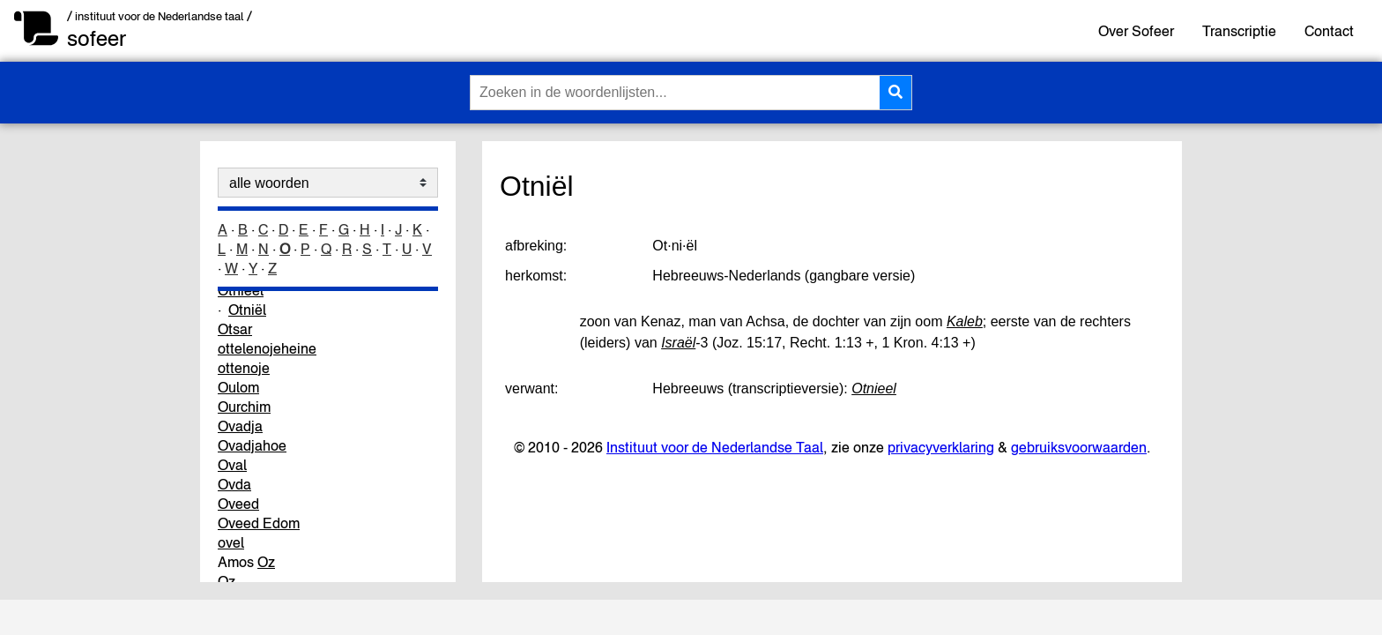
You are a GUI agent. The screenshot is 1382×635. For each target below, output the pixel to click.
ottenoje (244, 367)
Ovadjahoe (252, 445)
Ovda (234, 484)
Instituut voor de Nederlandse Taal (714, 447)
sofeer (96, 38)
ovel (231, 542)
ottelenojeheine (267, 348)
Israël (678, 342)
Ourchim (244, 406)
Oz (266, 562)
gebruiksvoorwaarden (1079, 447)
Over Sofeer (1136, 31)
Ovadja (240, 426)
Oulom (238, 387)
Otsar (235, 329)
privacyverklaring (941, 447)
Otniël (247, 309)
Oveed (238, 503)
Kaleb (965, 321)
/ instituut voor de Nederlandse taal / (159, 16)
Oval (232, 464)
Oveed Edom (259, 523)
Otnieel (873, 388)
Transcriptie (1239, 31)
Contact (1329, 31)
